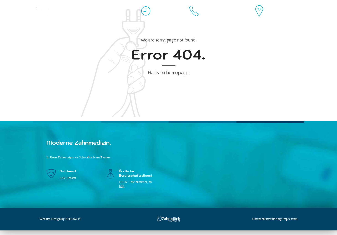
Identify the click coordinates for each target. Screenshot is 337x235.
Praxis (60, 28)
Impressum (290, 219)
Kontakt (142, 28)
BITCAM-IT (73, 219)
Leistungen (116, 28)
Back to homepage (168, 72)
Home (41, 28)
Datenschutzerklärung (267, 219)
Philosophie (86, 28)
